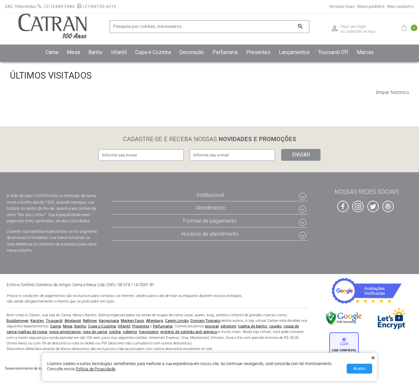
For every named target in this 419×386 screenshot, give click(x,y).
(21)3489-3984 (59, 6)
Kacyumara (109, 320)
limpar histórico (392, 92)
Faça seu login (353, 26)
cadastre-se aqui (360, 31)
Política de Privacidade (95, 368)
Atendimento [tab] (210, 208)
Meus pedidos (371, 6)
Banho (80, 326)
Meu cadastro (400, 6)
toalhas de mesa (32, 331)
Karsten (37, 320)
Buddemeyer (17, 320)
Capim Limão (177, 320)
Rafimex (90, 320)
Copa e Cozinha (102, 326)
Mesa (67, 326)
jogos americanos (65, 331)
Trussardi (54, 320)
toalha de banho (252, 326)
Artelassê (72, 320)
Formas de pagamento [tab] (210, 221)
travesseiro (148, 331)
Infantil (124, 326)
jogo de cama (95, 331)
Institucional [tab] (210, 195)
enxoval (212, 326)
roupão (275, 326)
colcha (115, 331)
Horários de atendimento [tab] (210, 234)
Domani (198, 320)
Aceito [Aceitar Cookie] (359, 368)
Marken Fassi (132, 320)
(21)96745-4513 (96, 6)
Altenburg (154, 320)
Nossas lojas (342, 6)
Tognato (213, 320)
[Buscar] (300, 27)
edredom (228, 326)
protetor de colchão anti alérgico (188, 331)
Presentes (140, 326)
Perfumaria (163, 326)
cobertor (130, 331)
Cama (55, 326)
